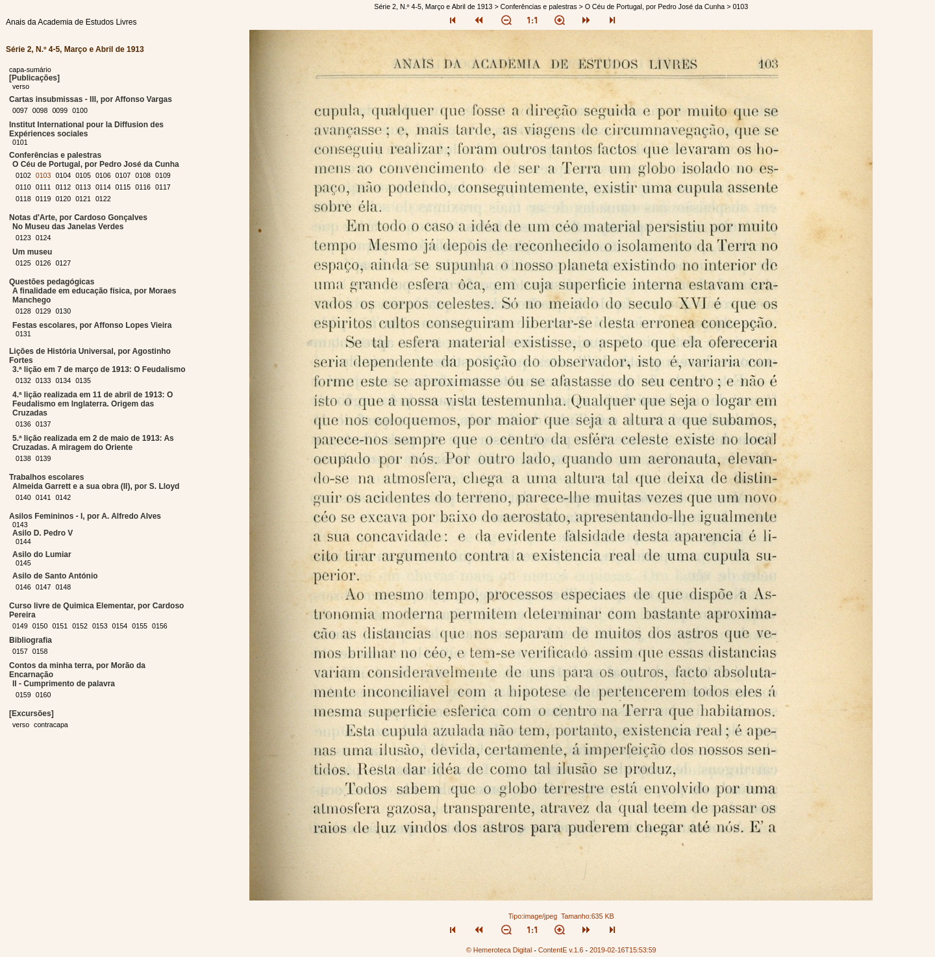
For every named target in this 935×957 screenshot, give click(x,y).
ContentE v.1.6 (561, 950)
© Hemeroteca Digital (499, 950)
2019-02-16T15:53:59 (623, 950)
